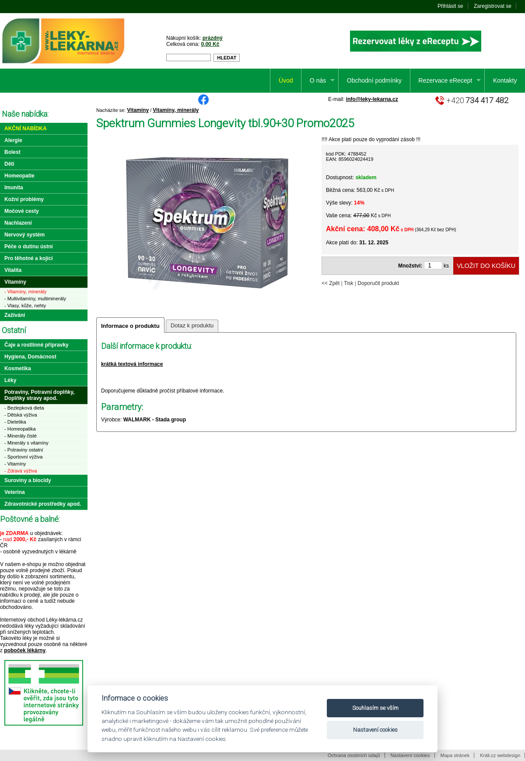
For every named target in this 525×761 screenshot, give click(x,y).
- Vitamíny (15, 463)
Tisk (349, 283)
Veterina (14, 492)
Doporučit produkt (378, 283)
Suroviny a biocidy (27, 480)
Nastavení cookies (410, 755)
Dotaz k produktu (192, 325)
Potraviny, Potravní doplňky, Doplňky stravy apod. (39, 395)
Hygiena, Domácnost (30, 357)
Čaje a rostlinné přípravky (36, 345)
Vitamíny (138, 110)
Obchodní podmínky (374, 80)
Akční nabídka (25, 128)
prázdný (213, 38)
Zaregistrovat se (492, 6)
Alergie (13, 140)
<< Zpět (331, 283)
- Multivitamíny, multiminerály (35, 298)
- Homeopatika (20, 428)
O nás (318, 80)
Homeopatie (19, 176)
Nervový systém (24, 235)
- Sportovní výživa (23, 456)
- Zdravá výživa (20, 470)
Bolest (12, 152)
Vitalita (12, 270)
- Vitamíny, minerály (25, 291)
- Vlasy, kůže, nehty (25, 305)
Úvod (286, 80)
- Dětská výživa (20, 414)
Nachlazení (18, 223)
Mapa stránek (455, 755)
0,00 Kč (210, 44)
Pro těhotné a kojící (28, 258)
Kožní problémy (24, 199)
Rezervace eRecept (445, 80)
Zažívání (14, 315)
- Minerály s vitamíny (26, 442)
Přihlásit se (450, 6)
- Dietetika (15, 421)
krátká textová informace (132, 364)
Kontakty (505, 80)
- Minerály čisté (20, 435)
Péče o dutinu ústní (28, 246)
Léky (10, 380)
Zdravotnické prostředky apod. (42, 504)
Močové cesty (21, 211)
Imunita (13, 187)
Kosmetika (17, 368)
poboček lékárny (25, 650)
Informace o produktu (130, 326)
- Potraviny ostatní (23, 449)
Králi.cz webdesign (500, 755)
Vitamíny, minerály (176, 110)
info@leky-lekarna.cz (372, 99)
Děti (9, 164)
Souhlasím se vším (375, 708)
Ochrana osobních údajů (354, 755)
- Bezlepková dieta (24, 407)
